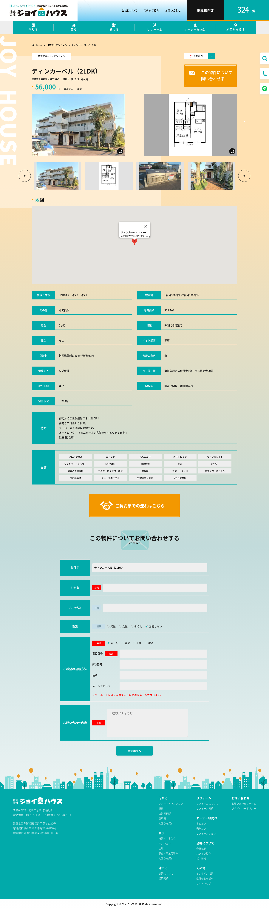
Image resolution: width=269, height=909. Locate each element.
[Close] (145, 226)
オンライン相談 (204, 873)
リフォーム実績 (204, 808)
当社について (129, 10)
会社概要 (201, 848)
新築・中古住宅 (167, 838)
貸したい (201, 823)
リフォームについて (207, 803)
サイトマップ (203, 883)
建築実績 (163, 878)
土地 (161, 848)
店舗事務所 (165, 813)
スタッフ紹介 (151, 10)
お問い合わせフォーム (244, 803)
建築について (166, 873)
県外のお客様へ (204, 878)
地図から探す (166, 823)
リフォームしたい (206, 833)
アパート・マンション (171, 803)
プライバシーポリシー (244, 808)
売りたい (201, 828)
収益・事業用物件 (168, 853)
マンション (165, 843)
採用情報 (201, 858)
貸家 (161, 808)
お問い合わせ (173, 10)
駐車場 (162, 818)
